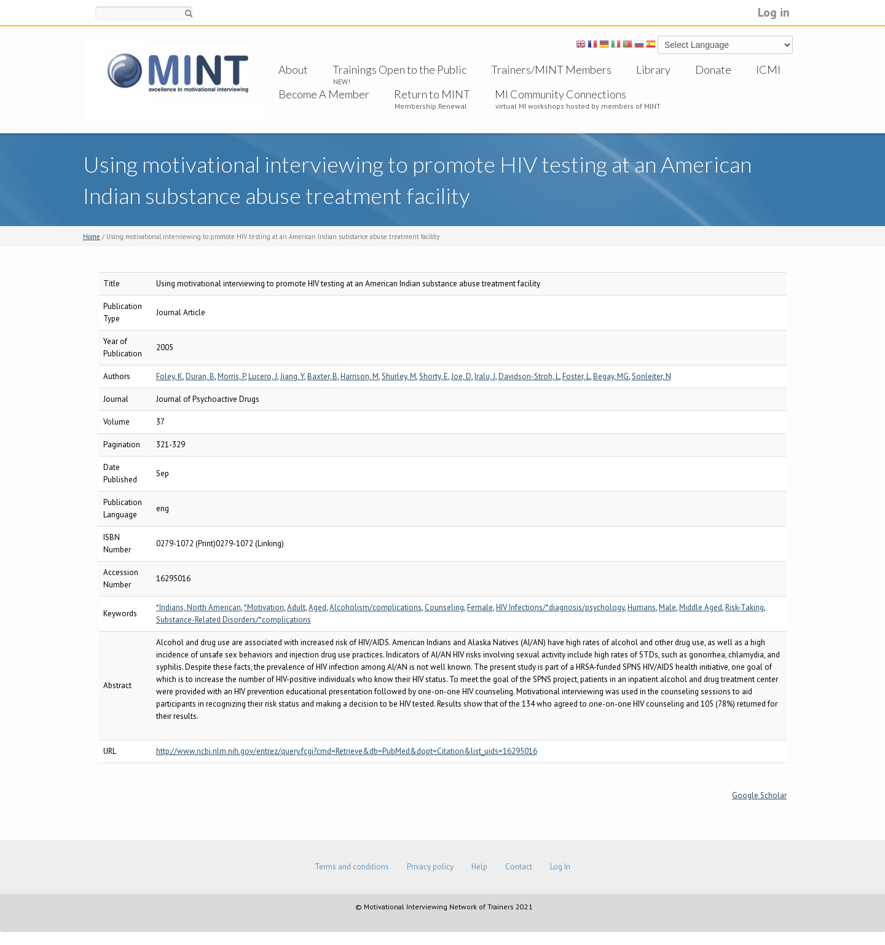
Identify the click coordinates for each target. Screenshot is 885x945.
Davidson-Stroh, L (528, 376)
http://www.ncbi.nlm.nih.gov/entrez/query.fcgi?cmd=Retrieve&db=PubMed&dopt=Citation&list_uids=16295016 (346, 751)
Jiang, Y (292, 376)
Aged (317, 607)
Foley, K (169, 376)
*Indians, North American (198, 607)
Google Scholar (759, 795)
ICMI (768, 69)
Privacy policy (430, 866)
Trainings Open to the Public (399, 69)
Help (479, 866)
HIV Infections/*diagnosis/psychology (560, 607)
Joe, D (461, 376)
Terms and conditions (352, 866)
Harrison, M (359, 376)
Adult (296, 607)
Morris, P (231, 376)
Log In (560, 866)
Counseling (444, 607)
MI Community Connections (560, 94)
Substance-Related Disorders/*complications (233, 619)
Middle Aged (700, 607)
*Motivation (264, 607)
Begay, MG (611, 376)
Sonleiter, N (651, 376)
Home (91, 236)
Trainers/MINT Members (551, 69)
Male (667, 607)
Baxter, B (322, 376)
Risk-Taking (744, 607)
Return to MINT (432, 94)
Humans (641, 607)
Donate (713, 69)
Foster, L (576, 376)
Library (653, 69)
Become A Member (323, 94)
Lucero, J (262, 376)
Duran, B (200, 376)
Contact (518, 866)
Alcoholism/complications (375, 607)
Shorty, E (433, 376)
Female (480, 607)
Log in (774, 12)
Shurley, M (399, 376)
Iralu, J (484, 376)
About (293, 69)
